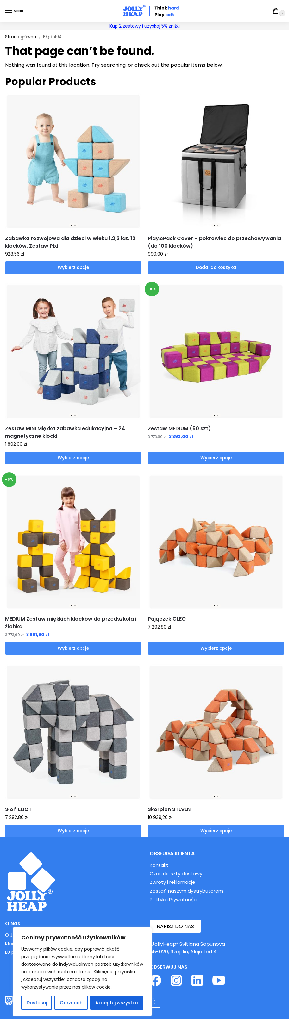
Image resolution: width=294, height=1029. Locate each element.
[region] (82, 971)
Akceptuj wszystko (116, 1003)
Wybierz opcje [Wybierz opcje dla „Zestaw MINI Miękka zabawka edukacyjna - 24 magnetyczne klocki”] (73, 458)
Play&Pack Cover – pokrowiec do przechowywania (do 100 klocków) (214, 242)
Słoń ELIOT (18, 809)
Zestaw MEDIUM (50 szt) (179, 428)
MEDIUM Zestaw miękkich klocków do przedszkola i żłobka (70, 622)
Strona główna (20, 37)
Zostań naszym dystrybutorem (186, 891)
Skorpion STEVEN (169, 809)
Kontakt (159, 865)
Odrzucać (71, 1003)
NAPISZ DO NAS (175, 926)
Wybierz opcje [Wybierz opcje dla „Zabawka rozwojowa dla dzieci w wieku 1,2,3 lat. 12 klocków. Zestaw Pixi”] (73, 267)
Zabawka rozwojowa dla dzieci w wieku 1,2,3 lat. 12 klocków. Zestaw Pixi (70, 242)
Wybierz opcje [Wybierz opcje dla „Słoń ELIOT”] (73, 831)
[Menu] (14, 11)
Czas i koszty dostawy (176, 873)
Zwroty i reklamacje (172, 882)
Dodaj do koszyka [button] (216, 267)
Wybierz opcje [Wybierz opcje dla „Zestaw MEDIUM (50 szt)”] (216, 458)
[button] (277, 11)
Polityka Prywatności (173, 899)
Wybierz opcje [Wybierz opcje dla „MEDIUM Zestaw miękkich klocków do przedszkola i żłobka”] (73, 648)
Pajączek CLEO (167, 619)
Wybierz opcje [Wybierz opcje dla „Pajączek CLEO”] (216, 648)
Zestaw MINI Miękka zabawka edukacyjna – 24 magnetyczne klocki (65, 432)
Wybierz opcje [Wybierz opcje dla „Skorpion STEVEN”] (216, 831)
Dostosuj (37, 1003)
